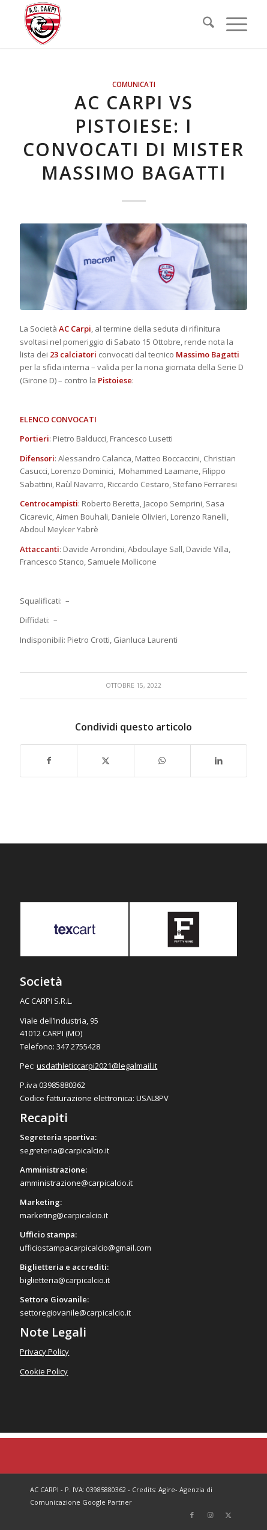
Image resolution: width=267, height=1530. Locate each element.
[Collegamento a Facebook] (192, 1515)
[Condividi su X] (105, 760)
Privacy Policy (44, 1351)
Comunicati (133, 84)
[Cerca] (202, 24)
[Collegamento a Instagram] (210, 1515)
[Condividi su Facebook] (48, 760)
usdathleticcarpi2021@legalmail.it (97, 1065)
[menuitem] (202, 24)
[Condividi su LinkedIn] (219, 760)
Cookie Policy (44, 1371)
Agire (166, 1489)
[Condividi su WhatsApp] (162, 760)
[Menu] (230, 24)
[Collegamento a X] (228, 1515)
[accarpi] (111, 24)
